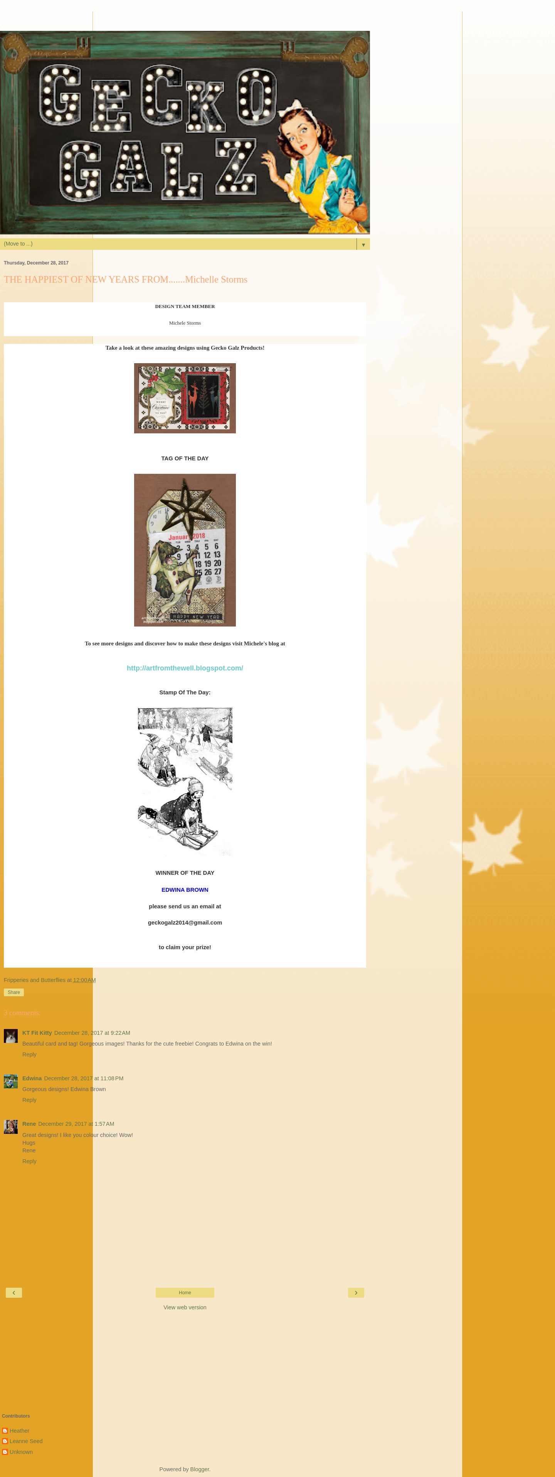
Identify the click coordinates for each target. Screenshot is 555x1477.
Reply (29, 1054)
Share (14, 992)
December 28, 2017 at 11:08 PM (83, 1078)
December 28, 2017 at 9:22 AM (92, 1033)
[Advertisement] (185, 21)
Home (185, 1292)
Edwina (32, 1078)
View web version (185, 1307)
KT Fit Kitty (37, 1033)
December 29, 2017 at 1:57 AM (76, 1124)
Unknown (21, 1452)
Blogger (199, 1469)
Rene (29, 1124)
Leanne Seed (26, 1441)
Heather (19, 1431)
